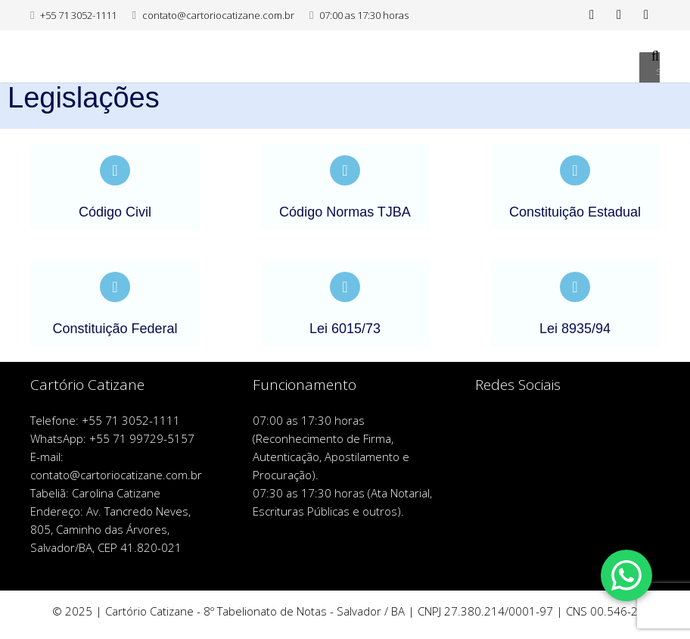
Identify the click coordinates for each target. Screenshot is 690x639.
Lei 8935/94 (575, 328)
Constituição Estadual (575, 212)
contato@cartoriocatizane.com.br (218, 15)
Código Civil (115, 212)
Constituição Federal (114, 328)
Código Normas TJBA (345, 212)
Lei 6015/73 (345, 328)
